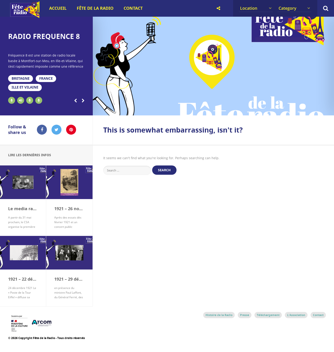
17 (292, 109)
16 (280, 109)
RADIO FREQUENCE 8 (44, 36)
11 (219, 109)
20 (328, 109)
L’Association (296, 315)
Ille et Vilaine (24, 87)
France (44, 78)
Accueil (58, 8)
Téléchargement (268, 315)
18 (304, 109)
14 (255, 109)
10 (207, 109)
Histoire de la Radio (219, 315)
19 (316, 109)
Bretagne (20, 78)
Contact (133, 8)
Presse (244, 315)
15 (267, 109)
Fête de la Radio (95, 8)
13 (243, 109)
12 (231, 109)
